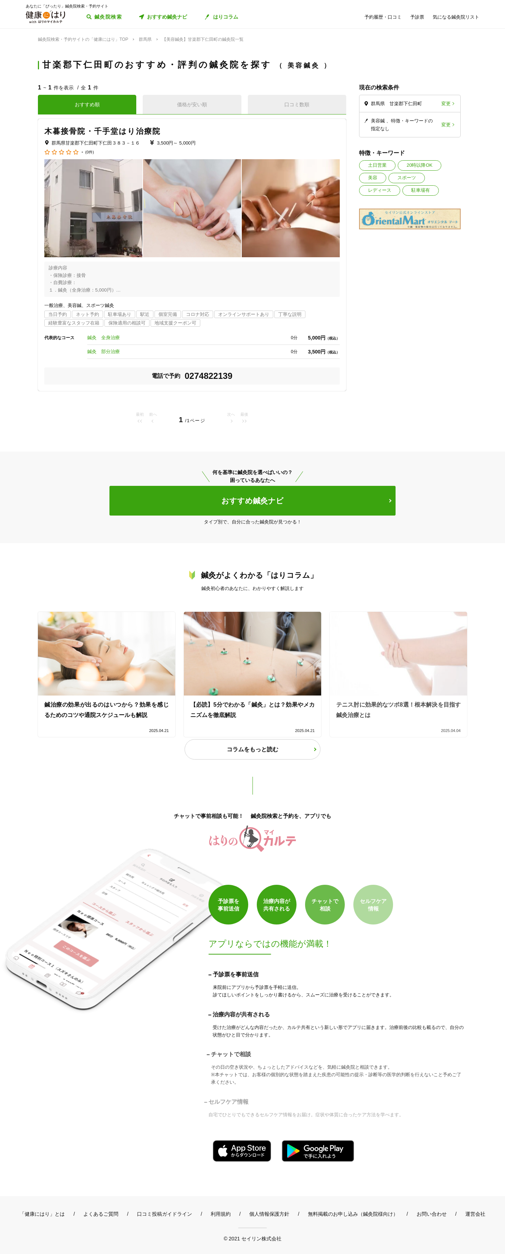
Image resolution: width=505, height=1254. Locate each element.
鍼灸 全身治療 (103, 337)
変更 (446, 103)
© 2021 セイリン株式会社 (252, 1238)
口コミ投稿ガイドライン (164, 1214)
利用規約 (221, 1214)
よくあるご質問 (100, 1214)
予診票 (417, 17)
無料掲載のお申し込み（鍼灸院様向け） (353, 1214)
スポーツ (406, 177)
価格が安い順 (192, 104)
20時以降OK (419, 165)
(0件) (89, 152)
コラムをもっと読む (252, 749)
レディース (379, 190)
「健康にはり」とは (42, 1214)
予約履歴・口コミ (383, 17)
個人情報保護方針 (269, 1214)
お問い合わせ (432, 1214)
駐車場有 (420, 190)
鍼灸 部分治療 (103, 351)
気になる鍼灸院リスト (456, 17)
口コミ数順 (296, 104)
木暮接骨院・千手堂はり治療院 (102, 131)
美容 (372, 177)
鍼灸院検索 (108, 17)
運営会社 (475, 1214)
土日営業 (377, 165)
